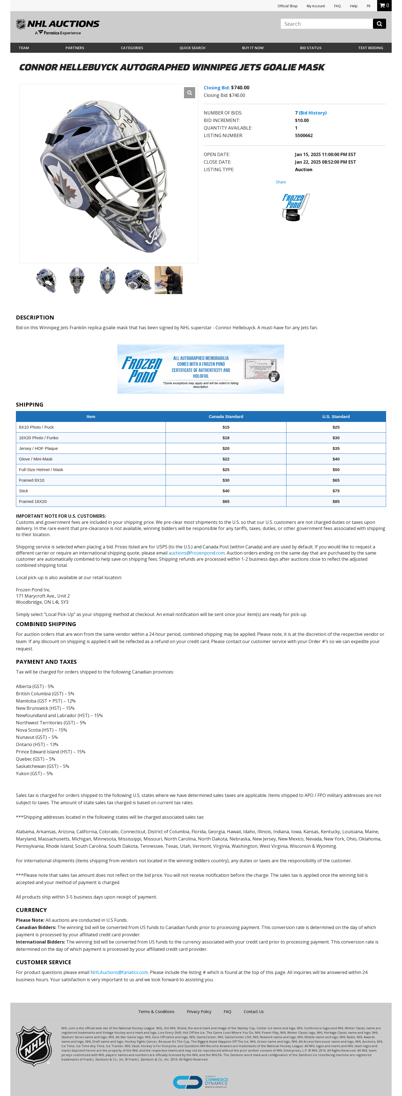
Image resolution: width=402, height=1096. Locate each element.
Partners (75, 47)
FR (368, 6)
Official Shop (287, 6)
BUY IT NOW (253, 47)
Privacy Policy (199, 1011)
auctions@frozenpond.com (197, 553)
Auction (303, 169)
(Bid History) (313, 113)
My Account (316, 6)
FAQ (337, 6)
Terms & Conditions (156, 1011)
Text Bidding (370, 47)
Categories (132, 47)
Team (24, 47)
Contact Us (254, 1011)
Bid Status (311, 47)
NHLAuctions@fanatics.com (119, 972)
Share (281, 182)
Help (354, 6)
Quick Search (192, 47)
